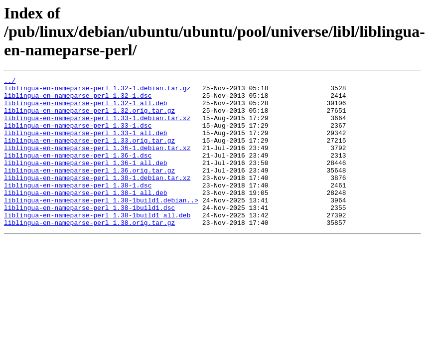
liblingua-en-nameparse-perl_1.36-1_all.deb (85, 180)
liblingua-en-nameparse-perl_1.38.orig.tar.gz (89, 252)
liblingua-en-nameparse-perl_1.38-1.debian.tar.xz (97, 198)
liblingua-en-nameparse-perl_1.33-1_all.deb (85, 144)
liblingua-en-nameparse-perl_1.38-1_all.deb (85, 216)
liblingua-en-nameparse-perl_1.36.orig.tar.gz (89, 189)
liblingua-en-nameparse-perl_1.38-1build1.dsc (89, 234)
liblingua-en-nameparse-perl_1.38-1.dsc (77, 207)
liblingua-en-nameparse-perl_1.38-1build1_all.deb (97, 243)
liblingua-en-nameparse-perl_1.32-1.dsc (77, 99)
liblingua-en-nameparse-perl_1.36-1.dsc (77, 171)
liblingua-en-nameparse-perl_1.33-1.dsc (77, 135)
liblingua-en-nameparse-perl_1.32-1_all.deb (85, 108)
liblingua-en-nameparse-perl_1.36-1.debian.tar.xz (97, 162)
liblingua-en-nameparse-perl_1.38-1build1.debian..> (101, 225)
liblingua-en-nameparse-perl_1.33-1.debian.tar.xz (97, 126)
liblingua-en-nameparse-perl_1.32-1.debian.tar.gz (97, 90)
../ (9, 81)
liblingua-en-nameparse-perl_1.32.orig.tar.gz (89, 117)
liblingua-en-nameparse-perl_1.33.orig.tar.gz (89, 153)
